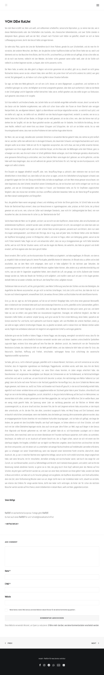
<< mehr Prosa (8, 524)
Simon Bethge (10, 500)
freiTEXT (8, 513)
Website (8, 596)
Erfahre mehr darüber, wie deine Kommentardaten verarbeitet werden (73, 625)
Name (7, 571)
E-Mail (7, 583)
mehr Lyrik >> (15, 524)
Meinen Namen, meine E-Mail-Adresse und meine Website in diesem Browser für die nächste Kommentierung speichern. (42, 610)
